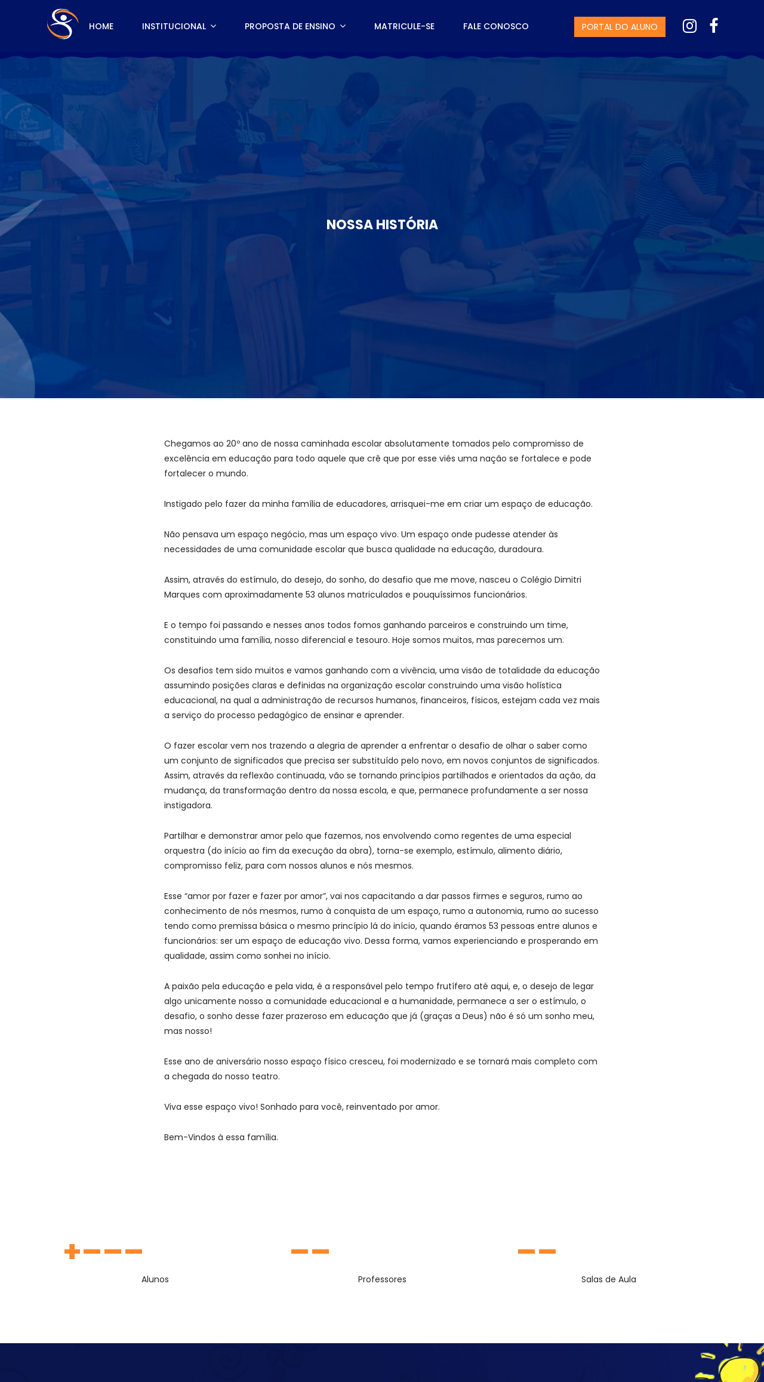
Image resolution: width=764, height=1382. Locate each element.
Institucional (179, 26)
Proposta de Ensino (295, 26)
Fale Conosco (496, 26)
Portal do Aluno (620, 27)
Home (101, 26)
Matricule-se (404, 26)
